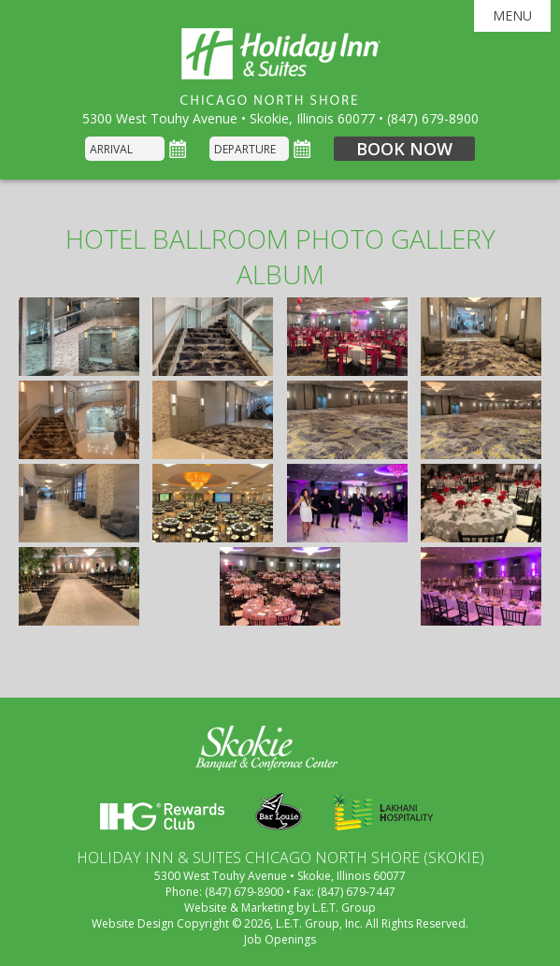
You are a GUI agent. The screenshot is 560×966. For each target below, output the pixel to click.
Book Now (404, 148)
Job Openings (280, 939)
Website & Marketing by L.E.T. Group (280, 908)
